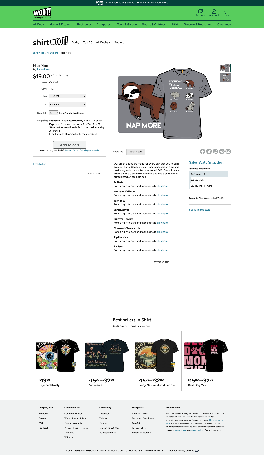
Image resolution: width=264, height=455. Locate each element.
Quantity (42, 113)
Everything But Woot (109, 428)
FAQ (40, 423)
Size (45, 96)
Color (44, 82)
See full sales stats (199, 209)
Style (44, 88)
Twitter (103, 418)
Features (118, 151)
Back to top (39, 164)
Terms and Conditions (143, 418)
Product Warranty (73, 423)
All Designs (103, 42)
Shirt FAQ (69, 432)
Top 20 (87, 42)
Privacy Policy (139, 428)
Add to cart (69, 145)
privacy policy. (197, 430)
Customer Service (73, 413)
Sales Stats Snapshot (206, 162)
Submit (119, 42)
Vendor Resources (141, 432)
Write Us (68, 437)
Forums (200, 13)
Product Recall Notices (76, 428)
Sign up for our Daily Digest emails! (82, 150)
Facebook (104, 413)
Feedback (43, 428)
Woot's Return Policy (75, 418)
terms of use (180, 430)
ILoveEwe (43, 69)
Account (214, 13)
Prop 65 (136, 423)
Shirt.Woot (50, 40)
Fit (46, 104)
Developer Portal (107, 432)
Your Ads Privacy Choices (181, 450)
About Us (43, 413)
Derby (76, 42)
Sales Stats (135, 151)
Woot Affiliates (140, 413)
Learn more (161, 2)
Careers (42, 418)
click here (162, 186)
